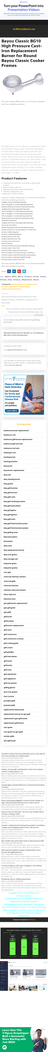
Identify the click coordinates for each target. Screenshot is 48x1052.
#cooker (43, 276)
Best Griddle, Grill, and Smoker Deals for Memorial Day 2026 (23, 841)
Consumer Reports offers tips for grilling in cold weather (22, 866)
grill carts (8, 630)
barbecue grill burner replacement (15, 287)
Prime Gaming (7, 243)
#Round (36, 280)
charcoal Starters (11, 586)
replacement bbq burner (14, 710)
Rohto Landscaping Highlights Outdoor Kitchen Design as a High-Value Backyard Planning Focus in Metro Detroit (23, 802)
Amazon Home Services (11, 241)
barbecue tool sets (11, 448)
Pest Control (9, 696)
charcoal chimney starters (15, 577)
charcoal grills (9, 581)
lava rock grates (10, 692)
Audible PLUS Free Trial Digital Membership (17, 223)
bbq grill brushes (11, 488)
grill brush (8, 617)
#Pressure (16, 280)
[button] (24, 36)
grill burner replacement (14, 625)
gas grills (7, 612)
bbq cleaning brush (12, 479)
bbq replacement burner (14, 550)
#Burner (20, 276)
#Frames (3, 280)
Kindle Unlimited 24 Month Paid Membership (18, 207)
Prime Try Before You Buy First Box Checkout (18, 253)
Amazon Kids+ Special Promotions (14, 250)
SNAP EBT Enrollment (9, 220)
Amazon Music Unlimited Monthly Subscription (19, 255)
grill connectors (10, 634)
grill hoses (8, 661)
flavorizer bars (10, 599)
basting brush (9, 457)
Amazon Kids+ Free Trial (10, 248)
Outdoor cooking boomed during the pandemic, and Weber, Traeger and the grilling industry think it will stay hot (23, 826)
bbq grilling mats (11, 532)
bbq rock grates (10, 555)
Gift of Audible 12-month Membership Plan (17, 204)
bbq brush (8, 466)
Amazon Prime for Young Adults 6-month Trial (19, 230)
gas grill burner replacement (15, 603)
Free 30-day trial (15, 365)
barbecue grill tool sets (13, 444)
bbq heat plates (10, 537)
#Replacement (26, 280)
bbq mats (8, 546)
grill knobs (8, 665)
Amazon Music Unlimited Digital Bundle (16, 257)
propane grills (9, 705)
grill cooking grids (11, 643)
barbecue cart (10, 435)
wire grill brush (10, 741)
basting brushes (10, 461)
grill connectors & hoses (14, 639)
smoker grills (9, 736)
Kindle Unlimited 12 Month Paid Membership (18, 218)
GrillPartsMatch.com (24, 29)
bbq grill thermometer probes (16, 528)
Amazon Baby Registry (10, 232)
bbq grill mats (9, 519)
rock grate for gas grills (13, 732)
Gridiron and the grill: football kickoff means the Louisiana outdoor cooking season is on (22, 770)
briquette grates (11, 568)
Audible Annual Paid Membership (14, 202)
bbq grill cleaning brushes (14, 501)
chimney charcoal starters (15, 590)
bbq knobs (8, 541)
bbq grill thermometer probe (15, 523)
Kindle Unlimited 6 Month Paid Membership (17, 227)
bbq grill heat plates (12, 506)
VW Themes (31, 919)
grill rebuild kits (10, 674)
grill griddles (9, 652)
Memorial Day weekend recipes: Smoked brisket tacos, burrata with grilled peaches (21, 851)
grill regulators (10, 679)
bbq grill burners (10, 493)
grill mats (8, 670)
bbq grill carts (9, 497)
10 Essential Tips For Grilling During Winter (16, 879)
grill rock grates (10, 683)
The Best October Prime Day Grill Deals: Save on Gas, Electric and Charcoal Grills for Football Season (23, 755)
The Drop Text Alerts (9, 225)
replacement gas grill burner (15, 718)
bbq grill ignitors (10, 515)
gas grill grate (9, 608)
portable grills (9, 701)
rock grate (8, 727)
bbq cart (7, 475)
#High (10, 280)
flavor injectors (10, 594)
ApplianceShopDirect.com (17, 350)
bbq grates (8, 484)
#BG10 (14, 276)
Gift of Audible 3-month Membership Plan (17, 211)
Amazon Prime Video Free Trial (13, 259)
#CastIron (28, 276)
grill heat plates (10, 656)
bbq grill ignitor (10, 510)
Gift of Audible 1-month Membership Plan (17, 216)
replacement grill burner (11, 289)
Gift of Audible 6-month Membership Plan (17, 214)
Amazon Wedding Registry (12, 234)
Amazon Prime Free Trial (10, 237)
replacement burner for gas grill (17, 714)
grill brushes (9, 621)
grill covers (8, 648)
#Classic (36, 276)
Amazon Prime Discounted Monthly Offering (18, 246)
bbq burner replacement (14, 470)
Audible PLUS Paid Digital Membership (16, 209)
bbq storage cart (11, 559)
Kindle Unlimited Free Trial (11, 239)
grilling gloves (9, 687)
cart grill (7, 572)
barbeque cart (10, 453)
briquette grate (10, 563)
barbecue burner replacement (24, 284)
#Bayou (8, 276)
